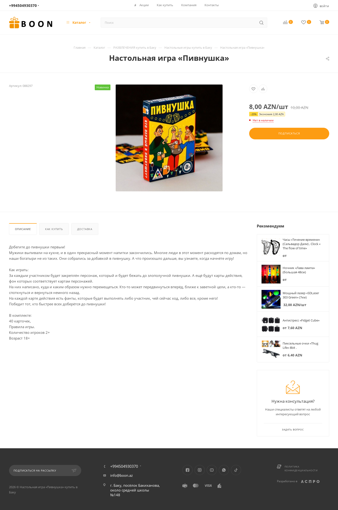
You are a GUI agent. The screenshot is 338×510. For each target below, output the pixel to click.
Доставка (84, 229)
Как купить (54, 229)
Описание (23, 229)
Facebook (187, 470)
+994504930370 (23, 5)
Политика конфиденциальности (301, 468)
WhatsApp (224, 470)
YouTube (212, 470)
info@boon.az (121, 475)
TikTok (236, 470)
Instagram (200, 470)
